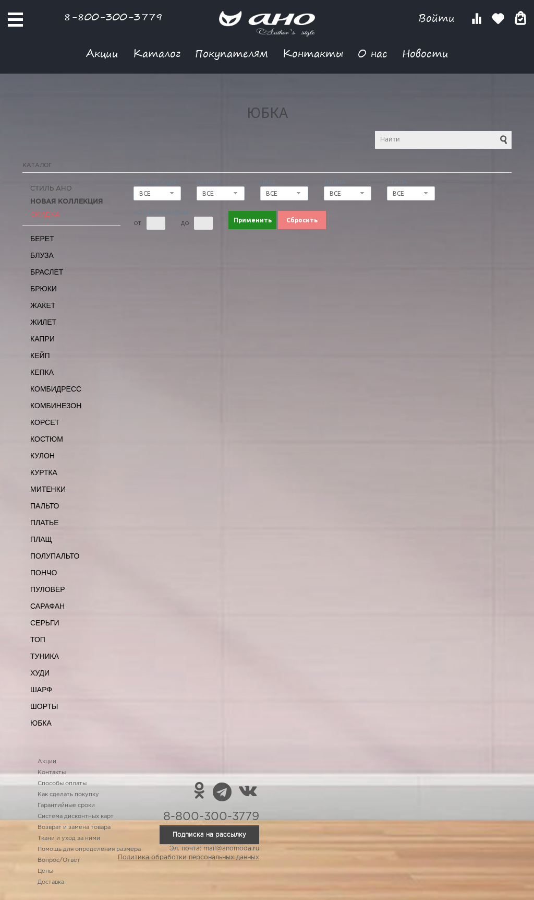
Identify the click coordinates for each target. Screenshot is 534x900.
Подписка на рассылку (209, 834)
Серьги (44, 623)
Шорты (44, 706)
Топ (37, 639)
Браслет (46, 272)
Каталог (156, 53)
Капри (42, 339)
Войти (438, 18)
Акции (102, 53)
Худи (40, 673)
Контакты (313, 53)
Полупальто (54, 556)
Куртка (43, 472)
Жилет (43, 322)
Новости (425, 53)
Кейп (40, 355)
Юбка (41, 723)
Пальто (44, 506)
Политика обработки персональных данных (188, 857)
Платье (44, 522)
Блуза (42, 255)
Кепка (42, 372)
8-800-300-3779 (113, 16)
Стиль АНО (51, 189)
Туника (44, 656)
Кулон (42, 456)
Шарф (41, 689)
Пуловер (47, 589)
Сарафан (47, 606)
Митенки (48, 489)
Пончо (43, 573)
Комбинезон (55, 405)
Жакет (42, 305)
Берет (42, 238)
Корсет (44, 422)
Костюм (46, 439)
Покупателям (231, 53)
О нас (372, 53)
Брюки (43, 289)
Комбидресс (55, 389)
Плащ (41, 539)
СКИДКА (45, 215)
